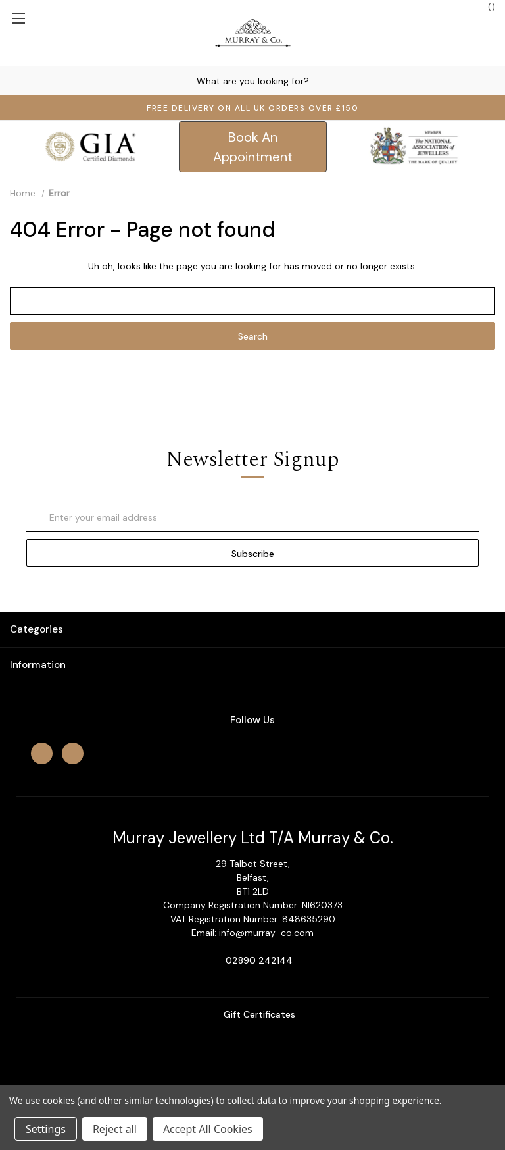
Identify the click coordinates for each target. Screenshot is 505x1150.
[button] (253, 146)
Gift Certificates (252, 1014)
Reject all (115, 1129)
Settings (46, 1129)
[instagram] (72, 753)
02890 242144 (259, 960)
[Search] (12, 80)
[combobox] (252, 80)
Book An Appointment (253, 146)
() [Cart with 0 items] (485, 6)
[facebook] (41, 753)
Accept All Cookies (207, 1129)
